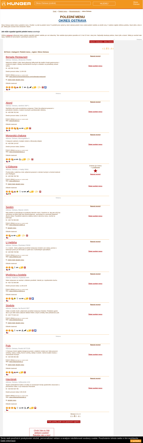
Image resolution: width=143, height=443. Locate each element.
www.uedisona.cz (14, 181)
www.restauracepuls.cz (16, 361)
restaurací (9, 35)
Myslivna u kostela (16, 274)
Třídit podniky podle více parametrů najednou (64, 422)
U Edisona (11, 166)
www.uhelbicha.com (15, 257)
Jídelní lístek (11, 80)
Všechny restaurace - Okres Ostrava (101, 42)
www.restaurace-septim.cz (17, 225)
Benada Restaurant (16, 57)
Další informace (8, 441)
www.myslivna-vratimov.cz (17, 291)
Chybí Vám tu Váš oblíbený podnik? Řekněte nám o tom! (41, 432)
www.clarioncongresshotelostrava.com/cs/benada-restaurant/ (27, 76)
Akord (9, 102)
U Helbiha (11, 242)
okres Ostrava (72, 20)
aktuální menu (20, 80)
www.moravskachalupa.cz (17, 152)
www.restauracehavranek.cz (17, 397)
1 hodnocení (96, 167)
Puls (8, 345)
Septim (10, 207)
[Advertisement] (58, 97)
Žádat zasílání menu (95, 66)
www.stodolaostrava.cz (16, 320)
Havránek (11, 379)
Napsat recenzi (95, 174)
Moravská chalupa (16, 135)
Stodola (10, 305)
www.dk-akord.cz (14, 121)
